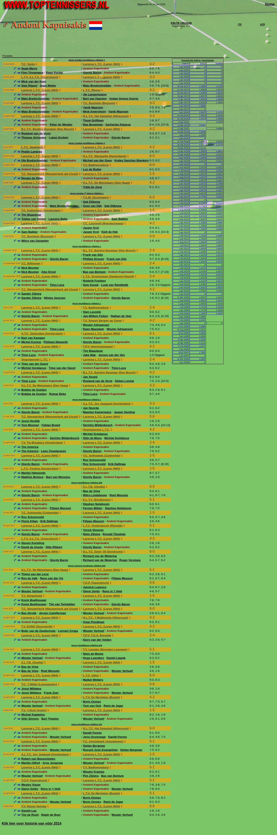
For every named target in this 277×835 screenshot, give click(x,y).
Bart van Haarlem (95, 98)
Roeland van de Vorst (35, 133)
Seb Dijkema (91, 201)
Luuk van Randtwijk (114, 284)
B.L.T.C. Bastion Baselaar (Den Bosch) (47, 129)
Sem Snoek (90, 284)
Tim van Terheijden (62, 604)
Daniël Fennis (92, 732)
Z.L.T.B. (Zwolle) (94, 486)
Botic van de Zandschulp (38, 630)
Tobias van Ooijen (33, 218)
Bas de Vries (91, 491)
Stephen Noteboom (96, 504)
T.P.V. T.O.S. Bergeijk (97, 635)
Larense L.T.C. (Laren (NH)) (101, 64)
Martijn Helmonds (33, 473)
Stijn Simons (30, 718)
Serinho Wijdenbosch (97, 425)
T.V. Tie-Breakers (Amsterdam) (42, 442)
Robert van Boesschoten (38, 758)
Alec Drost (48, 272)
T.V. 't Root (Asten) (34, 710)
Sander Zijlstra (31, 293)
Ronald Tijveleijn (114, 534)
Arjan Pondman (93, 622)
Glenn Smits (91, 591)
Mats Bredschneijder (97, 85)
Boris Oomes (92, 701)
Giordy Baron (92, 72)
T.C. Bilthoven (30, 263)
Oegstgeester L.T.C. (34, 359)
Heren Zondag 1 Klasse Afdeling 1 (86, 193)
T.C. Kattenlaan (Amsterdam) (40, 210)
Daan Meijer (48, 85)
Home (270, 4)
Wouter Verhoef (31, 591)
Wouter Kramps (93, 771)
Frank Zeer (51, 692)
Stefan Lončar (124, 381)
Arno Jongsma (52, 762)
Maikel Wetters (93, 679)
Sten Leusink (92, 312)
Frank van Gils (93, 254)
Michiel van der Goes (97, 160)
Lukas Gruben (58, 137)
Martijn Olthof (30, 762)
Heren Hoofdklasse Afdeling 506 (86, 483)
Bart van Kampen (33, 337)
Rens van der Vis (51, 578)
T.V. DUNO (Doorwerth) (36, 626)
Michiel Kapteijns (33, 714)
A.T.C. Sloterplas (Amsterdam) (42, 333)
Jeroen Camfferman (52, 613)
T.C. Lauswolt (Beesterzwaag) (103, 223)
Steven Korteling (32, 543)
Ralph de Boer (51, 814)
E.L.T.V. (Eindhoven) (96, 499)
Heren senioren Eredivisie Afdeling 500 (86, 566)
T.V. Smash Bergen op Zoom (102, 320)
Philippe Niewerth (55, 342)
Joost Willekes (31, 688)
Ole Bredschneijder (34, 160)
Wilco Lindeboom (95, 495)
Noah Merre (29, 68)
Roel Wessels (119, 495)
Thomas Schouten (33, 137)
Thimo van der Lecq (34, 574)
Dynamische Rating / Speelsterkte (198, 60)
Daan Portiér (54, 72)
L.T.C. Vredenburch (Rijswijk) (102, 525)
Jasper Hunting (124, 412)
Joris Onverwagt (94, 736)
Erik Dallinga (117, 464)
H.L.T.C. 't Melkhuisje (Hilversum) (105, 617)
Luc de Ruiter (92, 169)
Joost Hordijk (30, 421)
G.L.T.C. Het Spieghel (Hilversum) (106, 116)
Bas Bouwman (93, 124)
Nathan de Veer (121, 316)
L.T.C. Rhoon (91, 90)
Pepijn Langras (31, 151)
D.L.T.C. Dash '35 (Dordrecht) (102, 551)
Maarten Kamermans (97, 412)
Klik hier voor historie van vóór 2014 (31, 823)
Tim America (29, 447)
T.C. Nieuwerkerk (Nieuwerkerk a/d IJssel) (49, 173)
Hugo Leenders (93, 658)
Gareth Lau (28, 810)
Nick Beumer (30, 267)
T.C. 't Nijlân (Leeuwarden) (39, 684)
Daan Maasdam (93, 329)
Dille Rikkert (54, 547)
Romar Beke (57, 394)
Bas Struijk (28, 613)
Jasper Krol (91, 227)
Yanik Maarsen (93, 107)
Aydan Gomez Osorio (123, 98)
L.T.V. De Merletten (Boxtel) (101, 697)
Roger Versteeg (129, 560)
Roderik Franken (94, 280)
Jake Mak (89, 355)
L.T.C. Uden (91, 675)
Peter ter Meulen (61, 124)
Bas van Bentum (94, 272)
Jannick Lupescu (94, 587)
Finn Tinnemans (32, 72)
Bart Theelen (50, 718)
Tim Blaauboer (31, 214)
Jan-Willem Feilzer (95, 316)
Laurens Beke (57, 218)
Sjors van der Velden (97, 639)
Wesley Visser (30, 784)
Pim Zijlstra (90, 775)
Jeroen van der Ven (111, 355)
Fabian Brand (51, 425)
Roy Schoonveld (94, 460)
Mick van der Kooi (33, 81)
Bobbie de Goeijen (34, 389)
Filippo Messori (60, 508)
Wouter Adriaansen (96, 325)
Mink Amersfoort (94, 111)
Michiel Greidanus (33, 368)
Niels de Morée (93, 653)
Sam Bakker (119, 218)
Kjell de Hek (109, 231)
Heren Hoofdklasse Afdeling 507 (86, 724)
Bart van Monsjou (58, 477)
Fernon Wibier (92, 508)
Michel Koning (31, 342)
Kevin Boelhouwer (33, 600)
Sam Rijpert (29, 85)
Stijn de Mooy (92, 438)
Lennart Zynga (68, 630)
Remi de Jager (113, 705)
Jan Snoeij (90, 376)
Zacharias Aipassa (118, 124)
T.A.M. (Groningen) (95, 197)
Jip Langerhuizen (95, 94)
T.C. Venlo (28, 64)
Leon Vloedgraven (53, 451)
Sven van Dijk (92, 206)
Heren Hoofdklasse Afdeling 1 (86, 246)
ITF (240, 24)
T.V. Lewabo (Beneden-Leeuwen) (105, 649)
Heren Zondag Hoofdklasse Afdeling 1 (87, 60)
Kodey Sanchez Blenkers (131, 160)
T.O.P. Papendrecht (96, 582)
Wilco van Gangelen (35, 240)
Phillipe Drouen (93, 259)
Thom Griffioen (93, 120)
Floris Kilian (29, 521)
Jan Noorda (91, 408)
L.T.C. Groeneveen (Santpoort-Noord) (108, 276)
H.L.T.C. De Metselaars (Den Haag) (106, 182)
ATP (262, 24)
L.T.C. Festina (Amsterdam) (39, 468)
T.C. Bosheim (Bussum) (99, 103)
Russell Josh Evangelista (100, 749)
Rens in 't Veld (112, 591)
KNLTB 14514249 (181, 23)
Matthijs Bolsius (32, 477)
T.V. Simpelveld (31, 595)
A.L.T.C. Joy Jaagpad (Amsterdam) (106, 403)
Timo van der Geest (34, 363)
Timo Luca (57, 284)
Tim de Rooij (30, 814)
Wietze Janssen (54, 297)
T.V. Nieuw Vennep (33, 806)
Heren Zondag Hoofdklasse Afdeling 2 (87, 143)
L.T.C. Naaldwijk (32, 147)
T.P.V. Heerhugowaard (98, 346)
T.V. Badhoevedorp (96, 165)
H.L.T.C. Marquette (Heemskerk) (104, 156)
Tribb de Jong (92, 187)
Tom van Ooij (92, 705)
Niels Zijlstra (91, 534)
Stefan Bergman (94, 745)
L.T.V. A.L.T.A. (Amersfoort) (39, 77)
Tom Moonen (30, 425)
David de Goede (32, 547)
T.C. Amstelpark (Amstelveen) (103, 741)
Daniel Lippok (115, 658)
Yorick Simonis (93, 530)
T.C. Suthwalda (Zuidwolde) (101, 455)
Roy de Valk (29, 578)
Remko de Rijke (32, 178)
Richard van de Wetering (100, 556)
